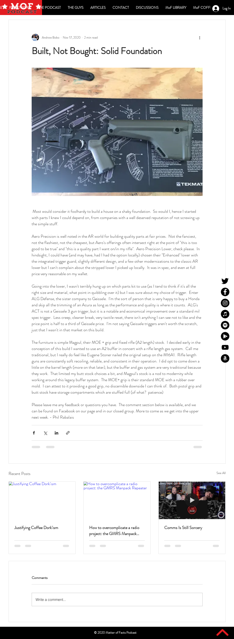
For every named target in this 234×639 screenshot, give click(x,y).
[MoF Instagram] (225, 303)
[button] (147, 7)
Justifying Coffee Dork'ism (36, 528)
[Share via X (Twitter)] (45, 433)
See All (221, 473)
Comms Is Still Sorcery (183, 528)
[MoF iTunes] (225, 314)
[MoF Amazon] (225, 358)
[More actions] (200, 37)
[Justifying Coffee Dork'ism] (42, 500)
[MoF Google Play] (225, 336)
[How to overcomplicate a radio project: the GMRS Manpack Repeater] (117, 500)
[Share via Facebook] (34, 433)
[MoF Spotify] (225, 325)
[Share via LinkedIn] (56, 433)
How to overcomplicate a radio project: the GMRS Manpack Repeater (114, 531)
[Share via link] (68, 433)
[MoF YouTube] (225, 347)
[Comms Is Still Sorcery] (192, 500)
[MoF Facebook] (225, 292)
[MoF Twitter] (225, 281)
